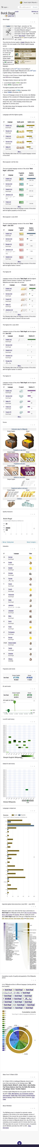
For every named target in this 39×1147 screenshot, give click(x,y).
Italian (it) (8, 147)
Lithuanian (11, 610)
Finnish (10, 584)
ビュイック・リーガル (12, 993)
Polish (10, 627)
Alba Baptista (15, 1093)
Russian (10, 637)
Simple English (12, 643)
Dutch (9, 621)
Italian (9, 600)
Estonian (10, 573)
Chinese (10, 659)
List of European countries (26, 1093)
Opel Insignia (8, 914)
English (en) (9, 125)
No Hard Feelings (31, 912)
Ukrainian (10, 653)
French (10, 589)
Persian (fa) (9, 361)
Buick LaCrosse (9, 918)
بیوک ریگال (28, 999)
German (10, 557)
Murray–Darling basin (7, 542)
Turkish (10, 648)
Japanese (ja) (9, 194)
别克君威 (8, 999)
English (4, 7)
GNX (25, 912)
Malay (9, 616)
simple (17, 11)
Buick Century (30, 918)
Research (35, 7)
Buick (3, 914)
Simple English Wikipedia (29, 2)
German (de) (9, 141)
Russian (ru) (9, 131)
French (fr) (8, 299)
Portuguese (11, 632)
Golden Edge (14, 1095)
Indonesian (11, 594)
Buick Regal (22, 35)
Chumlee (17, 914)
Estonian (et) (9, 355)
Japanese (10, 605)
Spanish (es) (9, 189)
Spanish (10, 568)
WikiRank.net (35, 11)
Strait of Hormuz (7, 1097)
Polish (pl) (8, 136)
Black (9, 1093)
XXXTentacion (6, 1095)
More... (19, 151)
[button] (31, 22)
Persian (10, 578)
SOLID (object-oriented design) (26, 1095)
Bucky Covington (32, 542)
